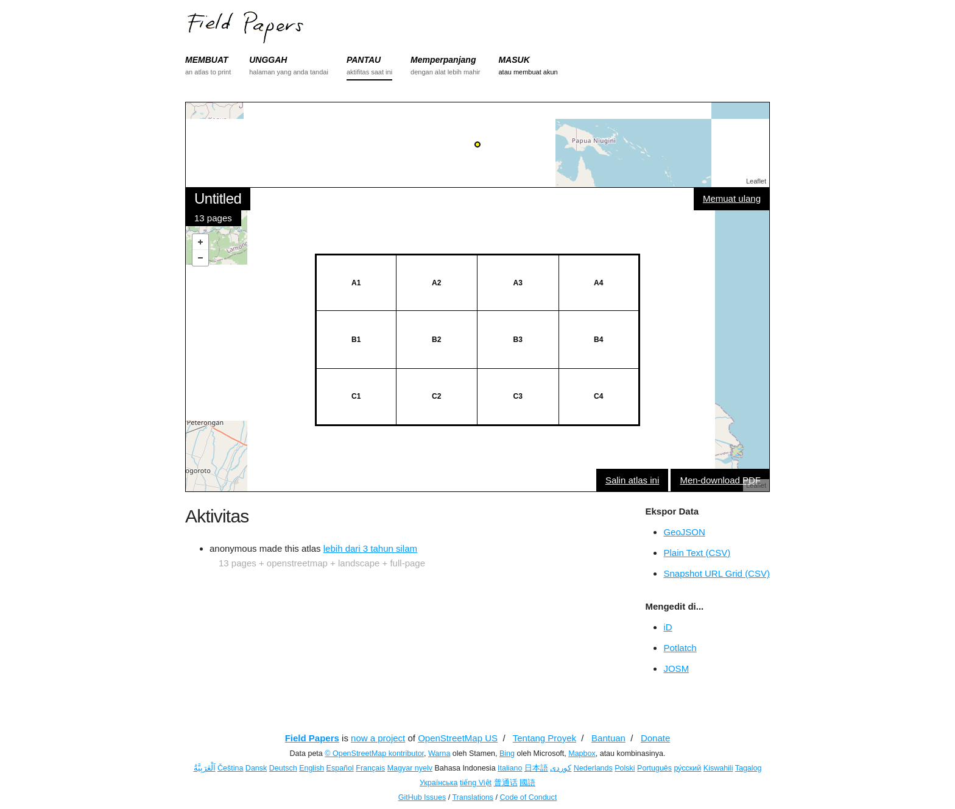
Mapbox (581, 753)
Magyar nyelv (409, 768)
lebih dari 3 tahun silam (370, 548)
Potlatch (679, 648)
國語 (527, 783)
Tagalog (748, 768)
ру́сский (688, 768)
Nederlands (593, 768)
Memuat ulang (732, 198)
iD (667, 627)
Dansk (256, 768)
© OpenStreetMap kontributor (374, 753)
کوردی (560, 768)
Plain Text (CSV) (696, 552)
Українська (439, 783)
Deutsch (283, 768)
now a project (378, 738)
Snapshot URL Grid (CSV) (716, 573)
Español (340, 768)
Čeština (230, 768)
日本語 (536, 768)
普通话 (506, 783)
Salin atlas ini (632, 480)
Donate (655, 738)
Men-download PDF (720, 480)
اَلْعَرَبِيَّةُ (205, 768)
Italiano (510, 768)
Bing (507, 753)
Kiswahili (718, 768)
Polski (625, 768)
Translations (472, 797)
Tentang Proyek (544, 738)
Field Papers (312, 738)
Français (370, 768)
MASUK (513, 60)
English (311, 768)
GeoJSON (684, 532)
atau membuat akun (527, 72)
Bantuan (608, 738)
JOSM (676, 668)
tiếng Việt (476, 783)
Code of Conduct (528, 797)
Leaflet (756, 181)
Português (654, 768)
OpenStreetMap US (458, 738)
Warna (439, 753)
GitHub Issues (422, 797)
